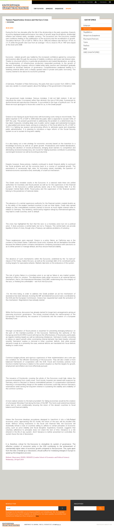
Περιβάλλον (87, 32)
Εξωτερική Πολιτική (90, 39)
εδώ (37, 516)
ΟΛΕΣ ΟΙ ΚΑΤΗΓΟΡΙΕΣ (91, 52)
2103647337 (48, 524)
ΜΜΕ (85, 49)
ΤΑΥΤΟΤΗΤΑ (38, 8)
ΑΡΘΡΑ (68, 8)
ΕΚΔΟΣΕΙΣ (59, 8)
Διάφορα (86, 25)
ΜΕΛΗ (85, 2)
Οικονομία (87, 29)
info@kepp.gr (56, 524)
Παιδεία (86, 46)
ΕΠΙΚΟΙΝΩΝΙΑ (103, 2)
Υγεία (85, 42)
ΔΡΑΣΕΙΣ (49, 8)
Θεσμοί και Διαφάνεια (91, 35)
